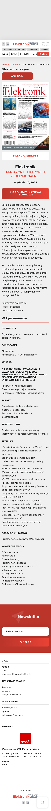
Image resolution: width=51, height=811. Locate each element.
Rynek (5, 54)
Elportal (5, 711)
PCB (24, 49)
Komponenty (33, 49)
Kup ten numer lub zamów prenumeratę (25, 193)
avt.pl (4, 764)
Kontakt (5, 667)
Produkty (24, 54)
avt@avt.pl (7, 761)
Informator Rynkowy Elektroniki (16, 674)
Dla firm (43, 54)
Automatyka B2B (9, 707)
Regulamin (6, 687)
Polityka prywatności (11, 694)
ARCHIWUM (17, 76)
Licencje (6, 691)
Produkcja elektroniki (11, 49)
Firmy (14, 54)
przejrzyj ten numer (25, 155)
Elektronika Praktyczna (12, 715)
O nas (4, 670)
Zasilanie (44, 49)
